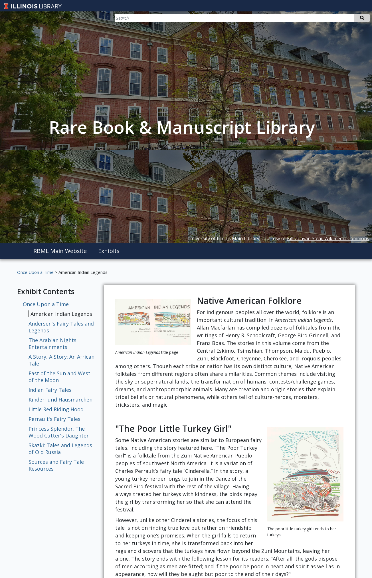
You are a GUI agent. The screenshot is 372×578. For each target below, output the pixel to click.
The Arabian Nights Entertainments (52, 343)
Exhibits (109, 251)
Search (362, 18)
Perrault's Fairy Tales (54, 419)
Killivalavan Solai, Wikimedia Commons (328, 238)
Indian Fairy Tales (50, 389)
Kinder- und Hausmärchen (60, 399)
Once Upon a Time (35, 272)
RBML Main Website (60, 251)
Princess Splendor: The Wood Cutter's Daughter (59, 432)
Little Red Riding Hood (56, 409)
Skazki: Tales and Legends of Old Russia (60, 448)
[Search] (340, 18)
